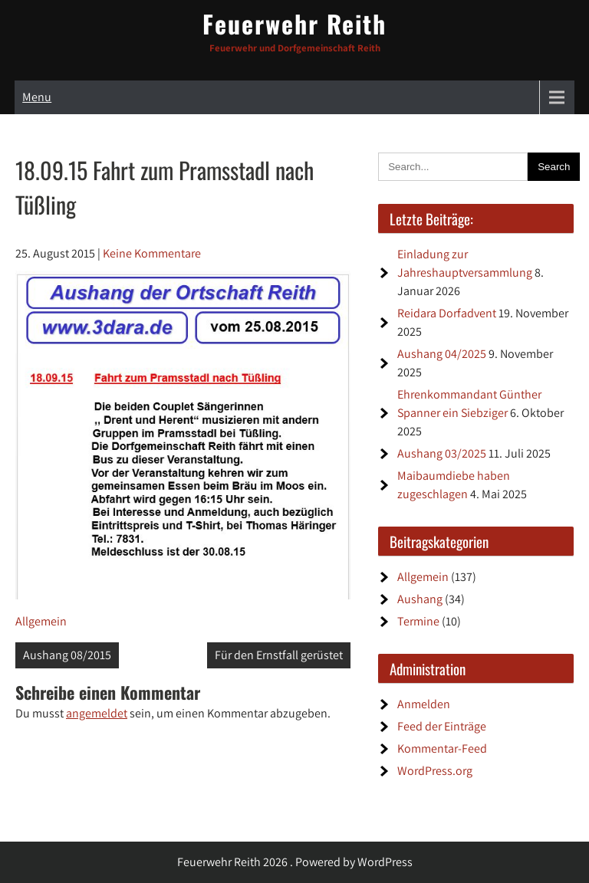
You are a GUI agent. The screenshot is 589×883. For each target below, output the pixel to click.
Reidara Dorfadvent (446, 313)
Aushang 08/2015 (67, 655)
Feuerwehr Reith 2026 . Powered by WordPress (295, 862)
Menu (36, 97)
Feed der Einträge (441, 726)
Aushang (420, 599)
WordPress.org (434, 771)
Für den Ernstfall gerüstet (279, 655)
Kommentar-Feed (442, 748)
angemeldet (96, 713)
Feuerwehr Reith (294, 23)
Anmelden (423, 704)
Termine (418, 621)
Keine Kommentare (152, 253)
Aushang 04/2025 (441, 354)
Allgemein (41, 621)
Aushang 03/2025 (441, 453)
